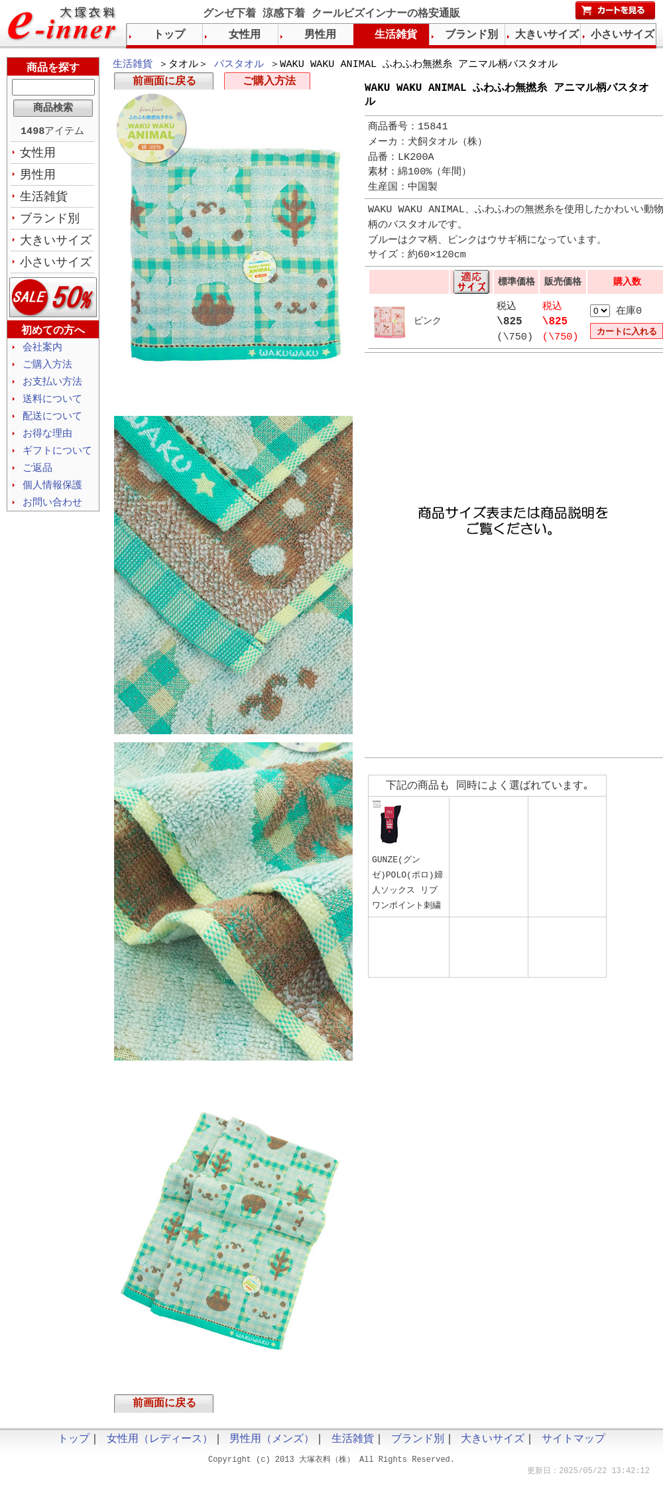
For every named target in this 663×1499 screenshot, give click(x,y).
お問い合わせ (52, 514)
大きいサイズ (55, 245)
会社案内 (42, 352)
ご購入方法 (269, 83)
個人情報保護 (52, 496)
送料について (52, 406)
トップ (169, 35)
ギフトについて (57, 460)
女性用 (38, 155)
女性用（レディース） (160, 1444)
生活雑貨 (132, 65)
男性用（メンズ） (271, 1444)
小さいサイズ (55, 267)
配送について (52, 424)
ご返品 (37, 478)
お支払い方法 (52, 388)
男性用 (38, 177)
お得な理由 (47, 442)
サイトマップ (573, 1444)
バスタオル (239, 65)
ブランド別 (50, 222)
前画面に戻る (164, 83)
